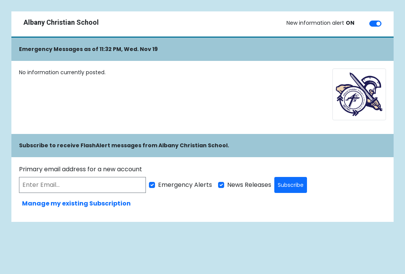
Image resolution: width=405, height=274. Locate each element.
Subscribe (291, 185)
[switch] (375, 24)
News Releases (249, 184)
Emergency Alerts (185, 184)
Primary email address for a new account (80, 169)
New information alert (320, 23)
